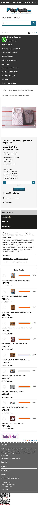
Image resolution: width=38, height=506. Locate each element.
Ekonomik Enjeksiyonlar (10, 68)
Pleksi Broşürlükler (9, 41)
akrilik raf (12, 262)
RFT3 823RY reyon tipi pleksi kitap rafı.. (14, 375)
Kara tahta (5, 64)
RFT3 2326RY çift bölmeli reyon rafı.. (13, 423)
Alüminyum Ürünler (8, 75)
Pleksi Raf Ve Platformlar (11, 48)
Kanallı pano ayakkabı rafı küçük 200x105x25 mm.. (16, 360)
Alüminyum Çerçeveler (10, 72)
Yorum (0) (7, 154)
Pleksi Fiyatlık (12, 164)
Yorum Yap (14, 154)
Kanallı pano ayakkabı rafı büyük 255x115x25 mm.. (16, 312)
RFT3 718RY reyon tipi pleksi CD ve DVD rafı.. (15, 344)
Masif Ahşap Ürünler (9, 83)
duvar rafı (6, 262)
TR (2, 28)
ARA (33, 23)
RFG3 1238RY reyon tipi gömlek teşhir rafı (15, 259)
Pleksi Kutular (7, 45)
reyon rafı (19, 262)
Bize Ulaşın (17, 17)
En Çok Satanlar (6, 17)
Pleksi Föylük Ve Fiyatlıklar (11, 37)
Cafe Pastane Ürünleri (9, 52)
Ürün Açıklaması (7, 212)
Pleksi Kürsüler (7, 56)
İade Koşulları (6, 226)
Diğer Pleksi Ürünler (9, 60)
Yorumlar (6, 217)
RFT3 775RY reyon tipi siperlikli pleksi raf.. (14, 407)
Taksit (5, 222)
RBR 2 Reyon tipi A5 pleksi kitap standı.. (14, 391)
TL (32, 28)
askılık (25, 262)
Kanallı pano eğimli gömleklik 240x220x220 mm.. (16, 280)
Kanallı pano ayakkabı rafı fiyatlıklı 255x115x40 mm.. (17, 328)
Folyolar (5, 79)
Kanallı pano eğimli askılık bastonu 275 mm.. (15, 296)
